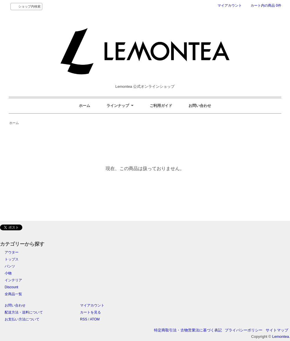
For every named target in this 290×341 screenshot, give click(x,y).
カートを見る (90, 312)
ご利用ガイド (161, 105)
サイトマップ (277, 330)
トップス (12, 259)
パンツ (10, 266)
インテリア (13, 280)
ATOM (95, 319)
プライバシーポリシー (243, 330)
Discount (11, 287)
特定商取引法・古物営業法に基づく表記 (188, 330)
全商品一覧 (13, 294)
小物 (8, 273)
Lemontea (280, 336)
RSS (83, 319)
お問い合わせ (199, 105)
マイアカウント (229, 5)
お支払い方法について (22, 319)
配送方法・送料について (24, 312)
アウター (12, 252)
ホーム (84, 105)
